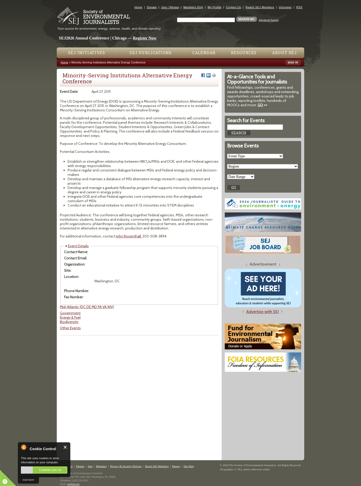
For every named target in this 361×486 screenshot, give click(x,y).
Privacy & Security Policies (126, 466)
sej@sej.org (73, 484)
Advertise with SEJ (262, 311)
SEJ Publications (151, 52)
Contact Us (233, 7)
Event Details (78, 246)
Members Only (193, 7)
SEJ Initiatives (86, 52)
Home (138, 7)
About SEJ (284, 52)
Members (101, 466)
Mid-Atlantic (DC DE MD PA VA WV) (87, 306)
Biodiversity (69, 321)
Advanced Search (268, 19)
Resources (244, 52)
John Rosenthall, (129, 236)
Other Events (70, 328)
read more (28, 479)
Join (90, 466)
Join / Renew (170, 7)
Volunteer (285, 7)
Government (70, 313)
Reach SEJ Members (260, 7)
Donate (152, 7)
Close (65, 447)
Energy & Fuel (70, 317)
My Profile (214, 7)
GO (260, 105)
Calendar (203, 52)
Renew (176, 466)
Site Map (188, 466)
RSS (299, 7)
